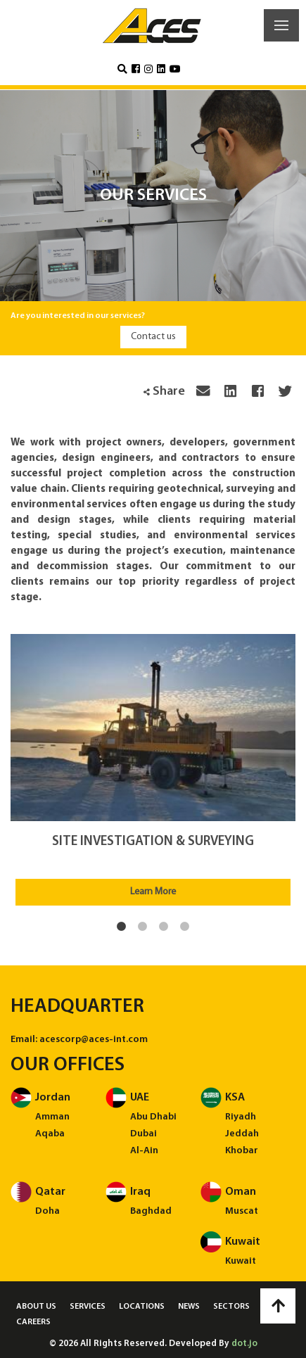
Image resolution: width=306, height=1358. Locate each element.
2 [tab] (143, 927)
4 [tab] (185, 927)
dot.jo (244, 1343)
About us (36, 1306)
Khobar (241, 1151)
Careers (33, 1322)
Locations (142, 1306)
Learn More (153, 892)
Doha (47, 1211)
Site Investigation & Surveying (153, 842)
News (189, 1306)
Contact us (153, 336)
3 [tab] (164, 927)
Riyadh (240, 1117)
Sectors (231, 1306)
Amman (52, 1117)
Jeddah (242, 1134)
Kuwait (240, 1261)
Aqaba (50, 1134)
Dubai (143, 1134)
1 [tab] (122, 927)
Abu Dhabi (153, 1117)
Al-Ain (144, 1151)
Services (88, 1306)
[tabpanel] (153, 770)
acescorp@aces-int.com (93, 1039)
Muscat (241, 1211)
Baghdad (151, 1211)
